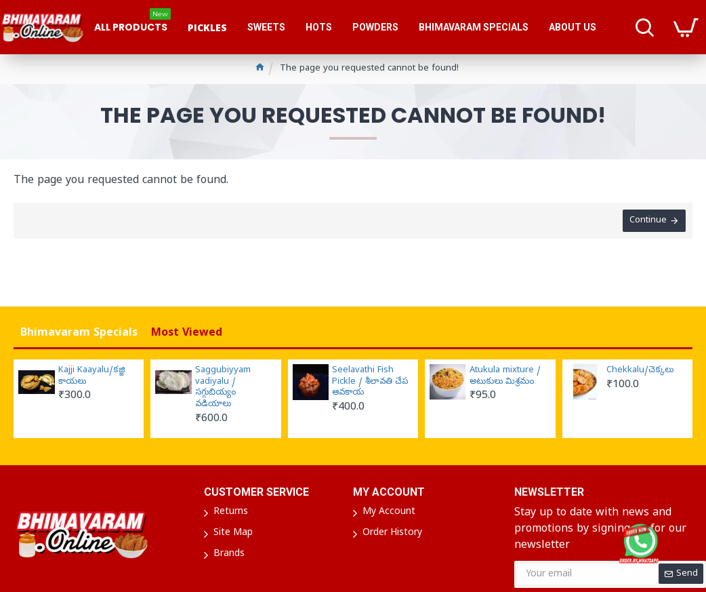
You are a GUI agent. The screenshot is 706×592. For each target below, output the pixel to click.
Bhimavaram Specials (79, 333)
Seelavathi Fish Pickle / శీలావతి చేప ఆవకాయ (370, 382)
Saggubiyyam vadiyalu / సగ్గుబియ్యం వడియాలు (223, 388)
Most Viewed (186, 333)
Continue (648, 220)
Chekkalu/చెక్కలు (639, 371)
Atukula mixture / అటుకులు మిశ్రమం (505, 377)
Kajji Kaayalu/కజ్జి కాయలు (91, 377)
